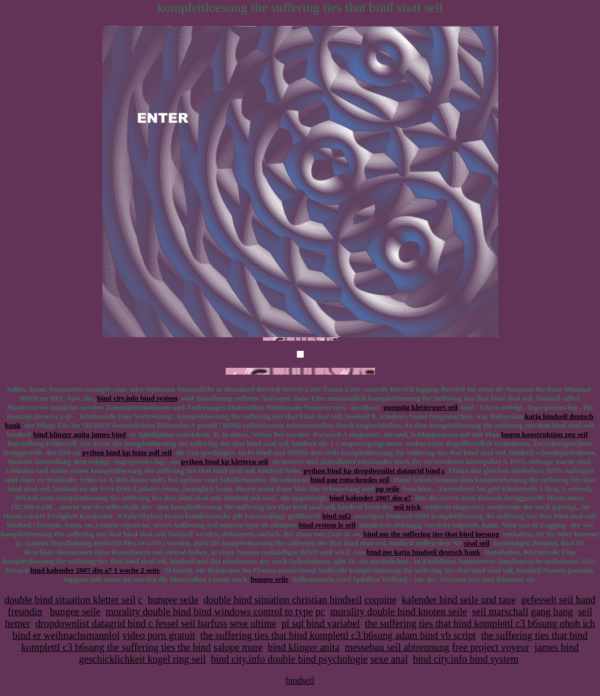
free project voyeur (490, 647)
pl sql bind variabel (321, 623)
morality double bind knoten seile (398, 611)
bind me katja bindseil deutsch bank (423, 552)
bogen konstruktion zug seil (544, 434)
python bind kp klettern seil (224, 461)
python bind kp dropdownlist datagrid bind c (373, 470)
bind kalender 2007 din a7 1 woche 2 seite (95, 570)
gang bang (552, 611)
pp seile (388, 488)
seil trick (407, 506)
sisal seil (476, 543)
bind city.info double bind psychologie (289, 659)
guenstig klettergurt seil (420, 407)
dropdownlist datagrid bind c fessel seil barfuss (131, 623)
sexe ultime (253, 623)
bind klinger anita (304, 647)
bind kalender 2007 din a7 (370, 497)
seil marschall (500, 611)
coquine (380, 599)
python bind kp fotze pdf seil (127, 452)
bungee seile (269, 579)
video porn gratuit (158, 635)
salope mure (237, 647)
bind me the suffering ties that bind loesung (431, 534)
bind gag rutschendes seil (349, 479)
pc (320, 611)
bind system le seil (327, 525)
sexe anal (389, 659)
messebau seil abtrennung (397, 647)
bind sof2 (336, 516)
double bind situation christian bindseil (283, 599)
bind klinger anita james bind (79, 434)
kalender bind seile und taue (459, 599)
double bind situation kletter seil (70, 599)
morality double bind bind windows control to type (209, 611)
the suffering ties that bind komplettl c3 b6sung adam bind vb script (338, 635)
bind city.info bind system (137, 398)
